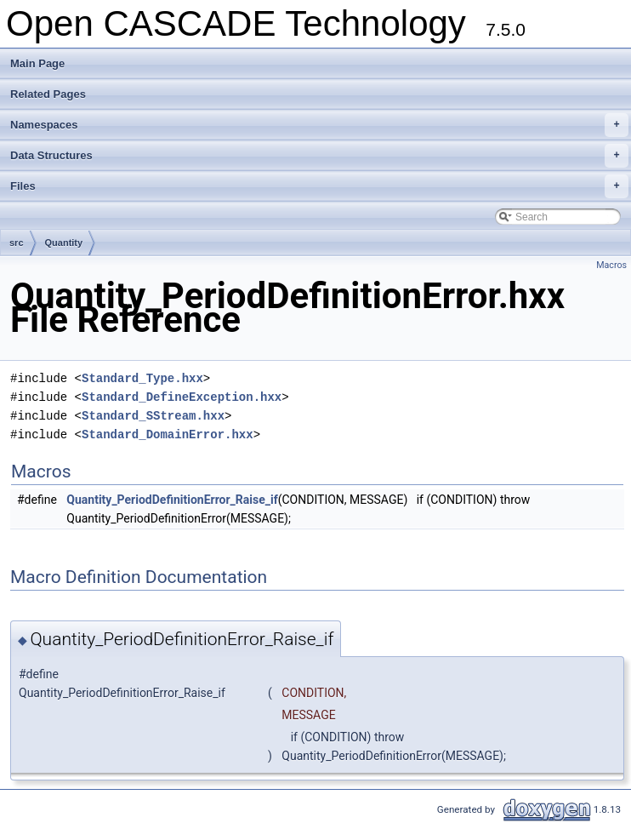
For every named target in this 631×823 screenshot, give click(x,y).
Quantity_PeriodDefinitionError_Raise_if (171, 499)
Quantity (64, 242)
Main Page (37, 63)
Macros (611, 265)
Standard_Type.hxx (142, 378)
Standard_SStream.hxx (153, 416)
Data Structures (319, 156)
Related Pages (48, 94)
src (16, 242)
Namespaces (319, 125)
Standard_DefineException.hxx (181, 397)
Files (319, 186)
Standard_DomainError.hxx (167, 434)
